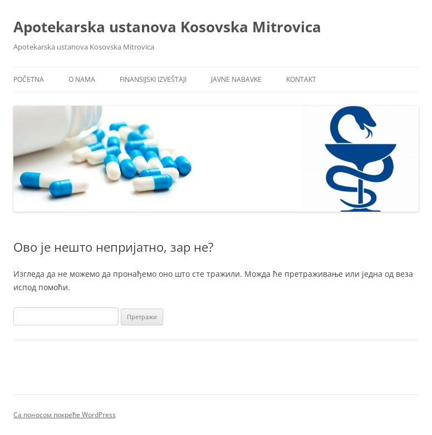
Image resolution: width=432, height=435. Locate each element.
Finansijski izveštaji (153, 79)
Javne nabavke (236, 79)
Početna (28, 79)
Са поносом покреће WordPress (64, 414)
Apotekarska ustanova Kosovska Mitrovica (167, 27)
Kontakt (301, 79)
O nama (81, 79)
